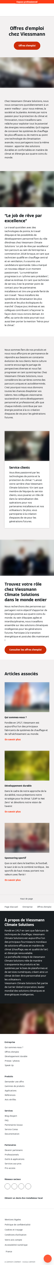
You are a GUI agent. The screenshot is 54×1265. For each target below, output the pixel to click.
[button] (27, 899)
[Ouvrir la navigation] (50, 9)
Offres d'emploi (44, 907)
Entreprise (28, 907)
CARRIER (31, 1262)
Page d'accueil (11, 907)
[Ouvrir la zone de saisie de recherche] (46, 10)
